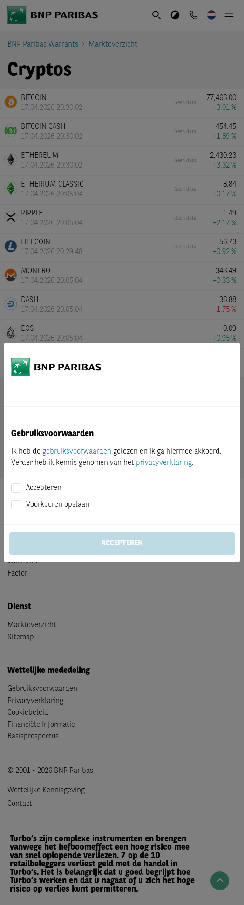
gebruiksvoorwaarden (76, 452)
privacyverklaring (164, 463)
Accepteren (43, 488)
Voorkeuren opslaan (57, 505)
